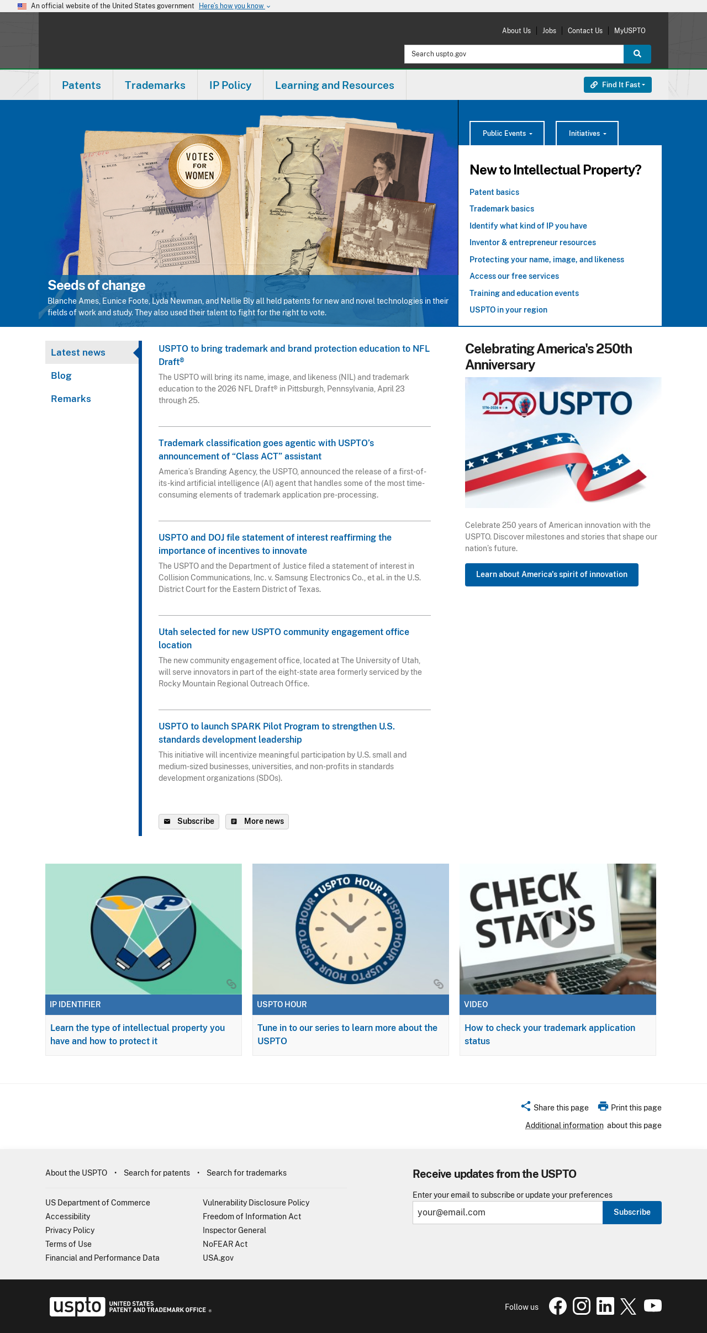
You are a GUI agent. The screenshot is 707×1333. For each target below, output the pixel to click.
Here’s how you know (235, 6)
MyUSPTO (630, 31)
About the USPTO (76, 1172)
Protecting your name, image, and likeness (546, 259)
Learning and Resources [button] (334, 85)
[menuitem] (81, 85)
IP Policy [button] (230, 85)
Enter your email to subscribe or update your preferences (513, 1195)
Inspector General (234, 1230)
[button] (554, 1109)
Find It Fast (615, 85)
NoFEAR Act (225, 1244)
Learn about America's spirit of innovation (551, 574)
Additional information (564, 1125)
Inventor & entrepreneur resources (532, 242)
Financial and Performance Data (102, 1257)
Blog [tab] (61, 375)
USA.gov (218, 1257)
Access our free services (514, 276)
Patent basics (494, 192)
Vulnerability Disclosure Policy (256, 1202)
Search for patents (157, 1172)
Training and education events (524, 293)
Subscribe (632, 1212)
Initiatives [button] (585, 133)
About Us (516, 31)
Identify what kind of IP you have (528, 225)
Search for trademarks (247, 1172)
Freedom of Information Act (252, 1216)
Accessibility (67, 1216)
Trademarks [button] (155, 85)
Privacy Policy (69, 1230)
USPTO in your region (508, 309)
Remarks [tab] (71, 398)
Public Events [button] (505, 133)
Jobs (549, 31)
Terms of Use (68, 1244)
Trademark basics (501, 208)
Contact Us (585, 31)
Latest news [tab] (78, 352)
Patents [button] (81, 85)
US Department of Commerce (97, 1202)
